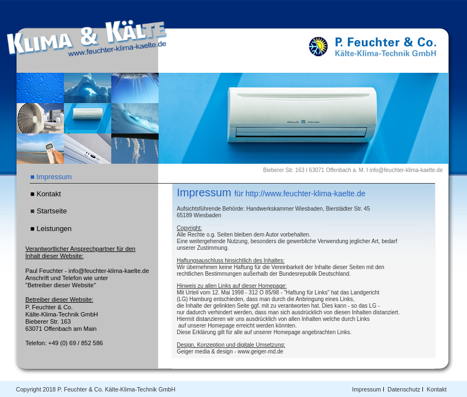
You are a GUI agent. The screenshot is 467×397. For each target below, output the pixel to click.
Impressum (366, 389)
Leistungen (54, 228)
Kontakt (437, 389)
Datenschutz (404, 389)
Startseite (51, 211)
